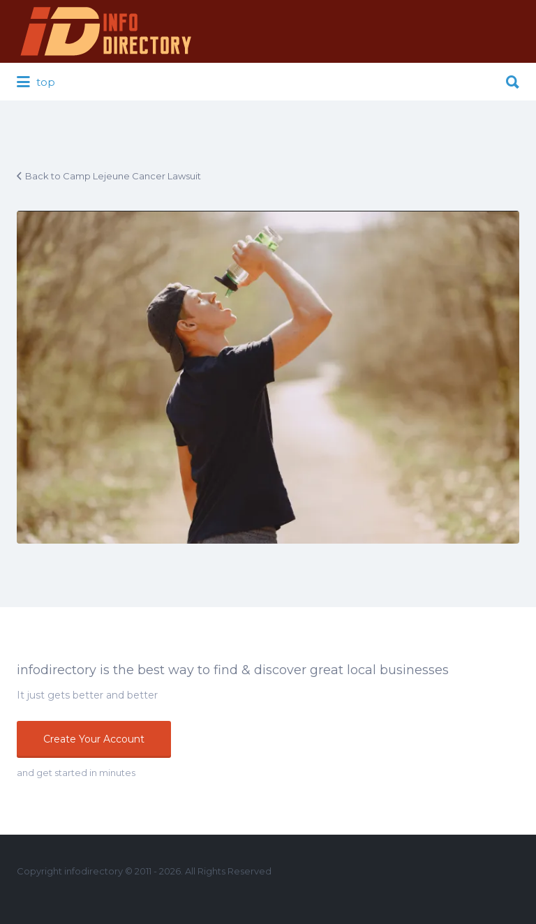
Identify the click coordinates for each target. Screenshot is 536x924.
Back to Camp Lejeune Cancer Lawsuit (113, 175)
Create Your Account (93, 739)
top (36, 82)
